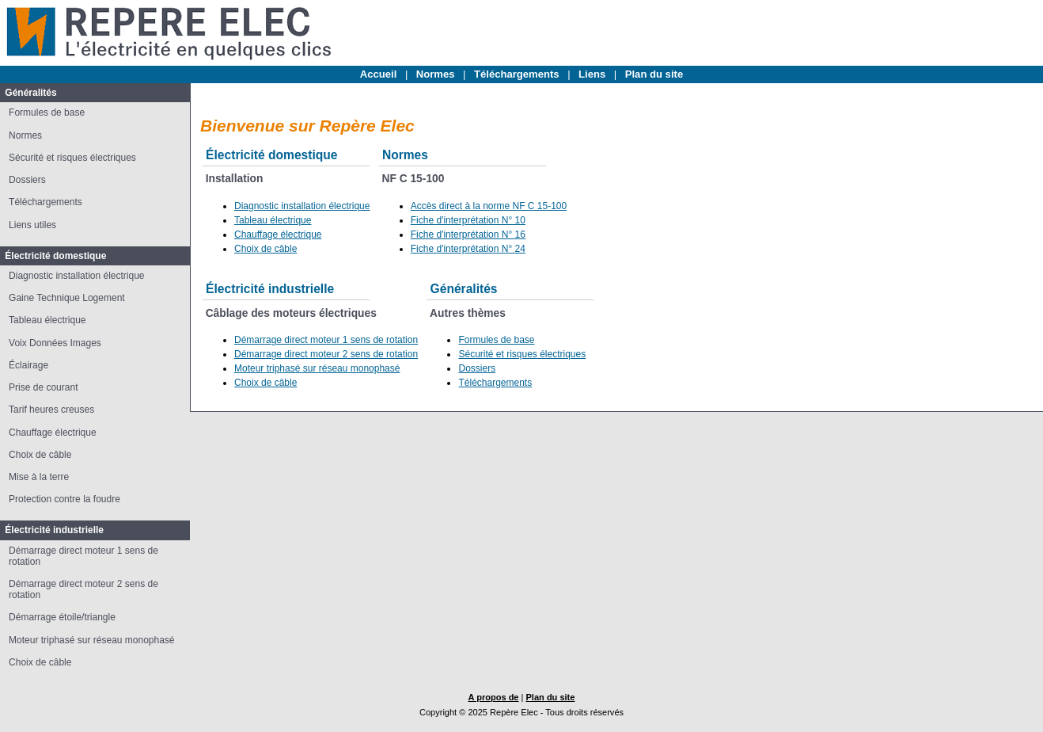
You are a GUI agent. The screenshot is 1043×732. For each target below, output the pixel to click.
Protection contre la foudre (64, 499)
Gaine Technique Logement (67, 297)
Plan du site (654, 74)
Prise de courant (43, 387)
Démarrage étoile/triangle (62, 617)
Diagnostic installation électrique (76, 275)
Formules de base (47, 112)
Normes (435, 74)
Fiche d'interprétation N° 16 (468, 234)
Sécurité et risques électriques (72, 157)
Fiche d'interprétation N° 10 (468, 220)
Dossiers (27, 179)
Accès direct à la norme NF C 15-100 (489, 206)
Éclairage (28, 365)
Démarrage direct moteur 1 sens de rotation (326, 339)
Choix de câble (40, 454)
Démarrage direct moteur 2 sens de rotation (326, 354)
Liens (591, 74)
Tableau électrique (47, 320)
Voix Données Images (55, 343)
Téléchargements (516, 74)
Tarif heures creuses (51, 409)
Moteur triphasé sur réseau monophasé (91, 640)
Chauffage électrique (53, 432)
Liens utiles (32, 225)
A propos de (493, 697)
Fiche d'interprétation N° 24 (468, 248)
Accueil (378, 74)
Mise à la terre (39, 476)
